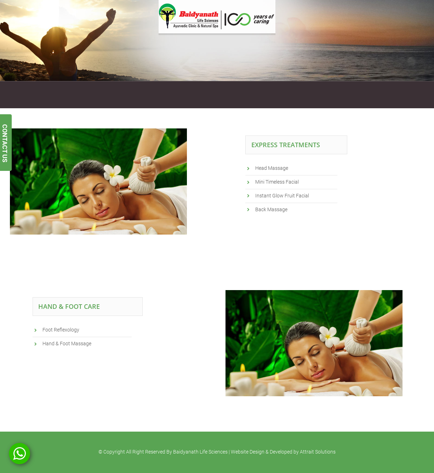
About (45, 95)
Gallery (196, 95)
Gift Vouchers (163, 95)
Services (71, 95)
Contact (261, 95)
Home (21, 95)
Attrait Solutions (318, 452)
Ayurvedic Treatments (114, 95)
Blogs (286, 95)
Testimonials (228, 95)
